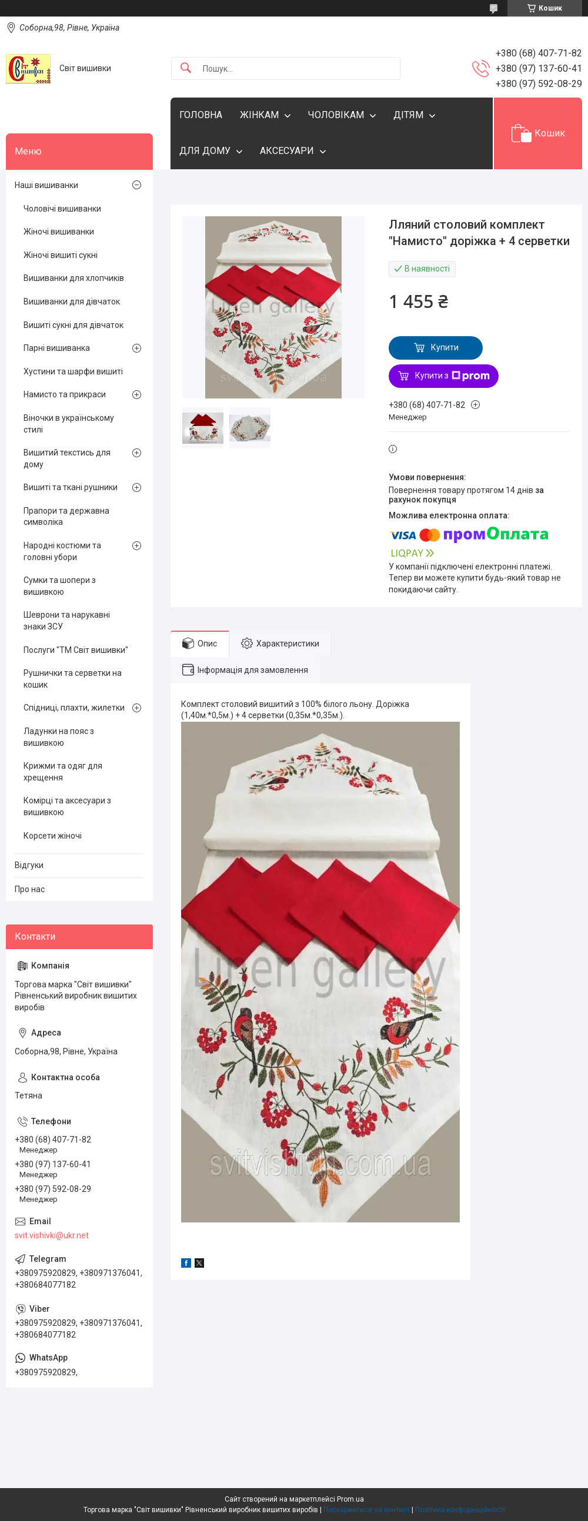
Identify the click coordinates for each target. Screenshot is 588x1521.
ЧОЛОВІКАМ (336, 114)
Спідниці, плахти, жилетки (74, 707)
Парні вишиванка (57, 348)
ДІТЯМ (408, 114)
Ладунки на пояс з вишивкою (59, 737)
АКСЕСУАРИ (287, 150)
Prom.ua (350, 1499)
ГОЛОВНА (200, 114)
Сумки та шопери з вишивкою (60, 586)
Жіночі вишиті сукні (61, 255)
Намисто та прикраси (65, 394)
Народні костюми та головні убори (62, 551)
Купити (445, 347)
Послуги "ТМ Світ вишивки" (76, 650)
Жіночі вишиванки (59, 231)
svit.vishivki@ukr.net (52, 1235)
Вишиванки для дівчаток (72, 301)
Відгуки (29, 865)
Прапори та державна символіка (66, 516)
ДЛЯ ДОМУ (204, 150)
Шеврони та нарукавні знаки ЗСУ (67, 620)
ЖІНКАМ (259, 114)
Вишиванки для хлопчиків (74, 278)
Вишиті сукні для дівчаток (73, 325)
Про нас (30, 889)
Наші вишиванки (46, 185)
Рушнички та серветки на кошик (73, 678)
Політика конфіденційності (460, 1510)
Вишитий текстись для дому (67, 458)
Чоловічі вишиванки (62, 208)
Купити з (452, 376)
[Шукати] (186, 68)
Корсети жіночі (53, 835)
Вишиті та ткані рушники (71, 487)
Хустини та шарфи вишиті (73, 371)
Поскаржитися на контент (366, 1510)
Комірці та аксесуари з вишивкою (67, 806)
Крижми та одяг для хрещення (63, 771)
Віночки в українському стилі (69, 423)
